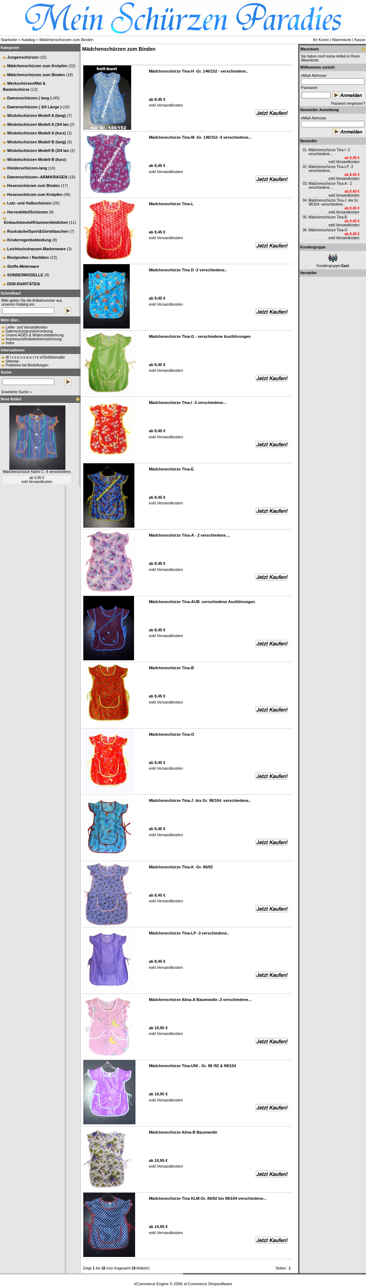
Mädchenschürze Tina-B (327, 217)
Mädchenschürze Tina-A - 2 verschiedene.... (330, 185)
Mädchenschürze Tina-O (327, 230)
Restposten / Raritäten (28, 257)
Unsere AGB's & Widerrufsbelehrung (35, 335)
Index (10, 343)
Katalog (28, 40)
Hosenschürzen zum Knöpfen (35, 194)
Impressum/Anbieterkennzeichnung (34, 339)
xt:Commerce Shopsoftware (208, 1284)
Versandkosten (40, 482)
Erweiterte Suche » (16, 392)
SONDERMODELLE (25, 275)
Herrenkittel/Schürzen (27, 212)
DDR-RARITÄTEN (23, 284)
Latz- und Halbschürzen (29, 203)
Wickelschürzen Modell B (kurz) (36, 159)
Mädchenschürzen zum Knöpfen (37, 66)
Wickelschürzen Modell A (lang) (36, 115)
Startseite (9, 40)
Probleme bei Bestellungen (27, 365)
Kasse (359, 40)
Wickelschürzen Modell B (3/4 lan (38, 150)
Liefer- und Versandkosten (27, 327)
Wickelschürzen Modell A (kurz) (36, 133)
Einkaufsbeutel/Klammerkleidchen (36, 222)
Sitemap (12, 361)
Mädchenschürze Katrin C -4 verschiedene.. (38, 472)
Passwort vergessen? (348, 103)
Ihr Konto (321, 40)
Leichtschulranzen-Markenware (36, 249)
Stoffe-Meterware (23, 266)
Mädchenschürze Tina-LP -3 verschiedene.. (330, 169)
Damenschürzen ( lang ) (29, 98)
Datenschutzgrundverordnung (29, 331)
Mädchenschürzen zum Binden (66, 40)
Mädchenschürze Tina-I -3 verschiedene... (329, 152)
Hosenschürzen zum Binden (33, 185)
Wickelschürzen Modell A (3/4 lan (38, 124)
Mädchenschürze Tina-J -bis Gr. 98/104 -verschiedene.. (333, 202)
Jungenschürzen (22, 57)
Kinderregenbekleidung (29, 240)
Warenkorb (341, 40)
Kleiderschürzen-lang (27, 168)
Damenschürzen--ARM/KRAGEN (37, 177)
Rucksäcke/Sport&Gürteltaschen (37, 231)
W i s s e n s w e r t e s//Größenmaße (35, 357)
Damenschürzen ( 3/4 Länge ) (34, 107)
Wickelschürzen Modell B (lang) (36, 142)
